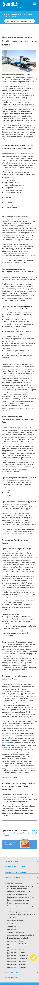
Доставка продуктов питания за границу (20, 906)
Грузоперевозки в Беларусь (16, 953)
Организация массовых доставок (18, 900)
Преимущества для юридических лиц (19, 891)
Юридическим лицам (12, 14)
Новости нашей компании (15, 872)
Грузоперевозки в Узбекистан (16, 967)
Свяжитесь (6, 277)
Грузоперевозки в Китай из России (18, 944)
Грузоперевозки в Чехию (15, 947)
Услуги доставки (11, 978)
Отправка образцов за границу (17, 903)
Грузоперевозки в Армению (16, 964)
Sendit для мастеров (13, 909)
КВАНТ (16, 799)
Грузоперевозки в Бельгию (15, 941)
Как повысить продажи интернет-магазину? (21, 915)
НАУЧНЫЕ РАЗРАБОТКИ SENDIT (15, 867)
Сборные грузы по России (15, 932)
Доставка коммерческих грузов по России (20, 897)
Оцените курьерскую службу (15, 878)
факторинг (6, 742)
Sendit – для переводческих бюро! (18, 912)
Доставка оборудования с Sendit (17, 938)
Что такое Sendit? (11, 861)
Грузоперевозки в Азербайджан (17, 956)
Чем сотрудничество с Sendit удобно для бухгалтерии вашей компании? (20, 887)
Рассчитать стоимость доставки (19, 21)
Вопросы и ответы (12, 972)
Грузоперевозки (12, 929)
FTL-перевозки (11, 926)
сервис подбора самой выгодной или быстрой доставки (19, 832)
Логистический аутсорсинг (15, 920)
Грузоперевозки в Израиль (16, 950)
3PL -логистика (11, 918)
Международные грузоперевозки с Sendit (20, 935)
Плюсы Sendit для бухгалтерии (17, 894)
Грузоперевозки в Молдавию (16, 961)
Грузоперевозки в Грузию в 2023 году (19, 958)
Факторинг (10, 923)
